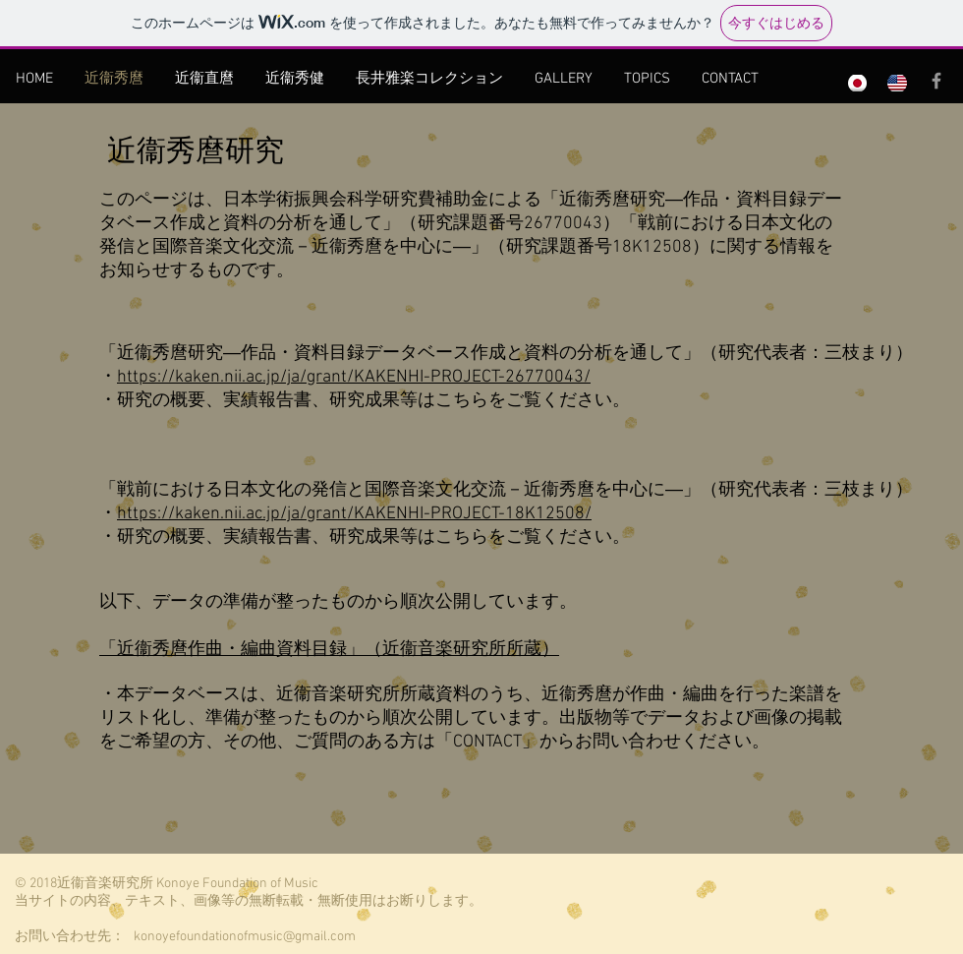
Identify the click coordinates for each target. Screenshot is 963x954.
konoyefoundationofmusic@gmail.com (245, 936)
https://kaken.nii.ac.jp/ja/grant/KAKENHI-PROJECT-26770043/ (354, 377)
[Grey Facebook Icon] (936, 80)
